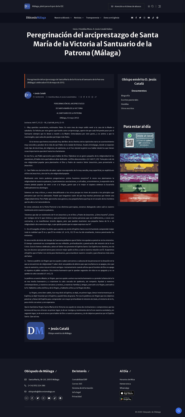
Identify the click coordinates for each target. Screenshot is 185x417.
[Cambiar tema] (149, 6)
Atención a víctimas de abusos (126, 6)
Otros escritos (127, 108)
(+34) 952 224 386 (36, 385)
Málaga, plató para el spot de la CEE (47, 6)
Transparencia (92, 18)
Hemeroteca (125, 384)
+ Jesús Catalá (39, 93)
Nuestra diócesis (62, 18)
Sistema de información (82, 388)
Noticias (77, 18)
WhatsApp (124, 388)
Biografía (125, 95)
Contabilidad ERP (79, 379)
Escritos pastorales (129, 100)
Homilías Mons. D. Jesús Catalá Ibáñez (95, 29)
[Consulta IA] (179, 411)
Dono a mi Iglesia (111, 18)
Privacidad (77, 396)
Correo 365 (77, 384)
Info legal (76, 392)
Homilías (125, 104)
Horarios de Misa (127, 379)
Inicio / (76, 29)
